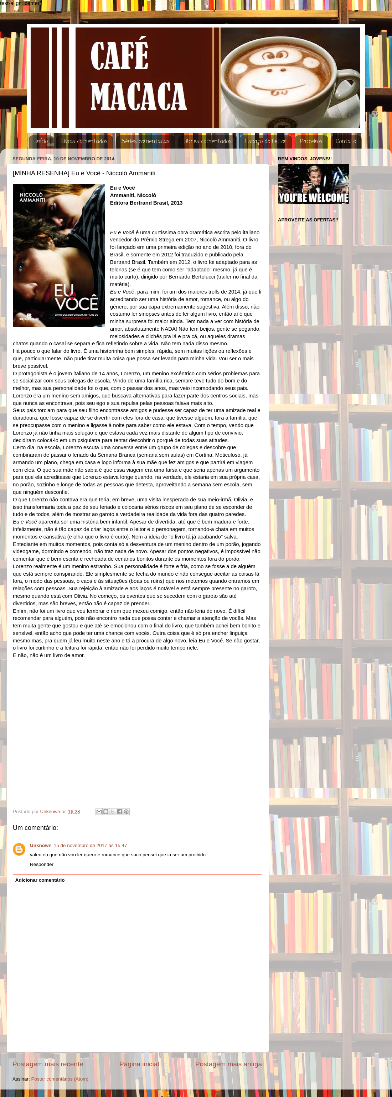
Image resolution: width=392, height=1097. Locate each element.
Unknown (41, 845)
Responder (41, 864)
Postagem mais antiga (228, 1064)
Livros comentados (84, 142)
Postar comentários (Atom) (60, 1079)
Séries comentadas (146, 142)
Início (42, 142)
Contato (346, 142)
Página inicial (139, 1064)
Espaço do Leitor (265, 142)
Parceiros (311, 142)
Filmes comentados (208, 142)
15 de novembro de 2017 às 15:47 (90, 845)
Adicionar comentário (40, 880)
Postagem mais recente (47, 1064)
